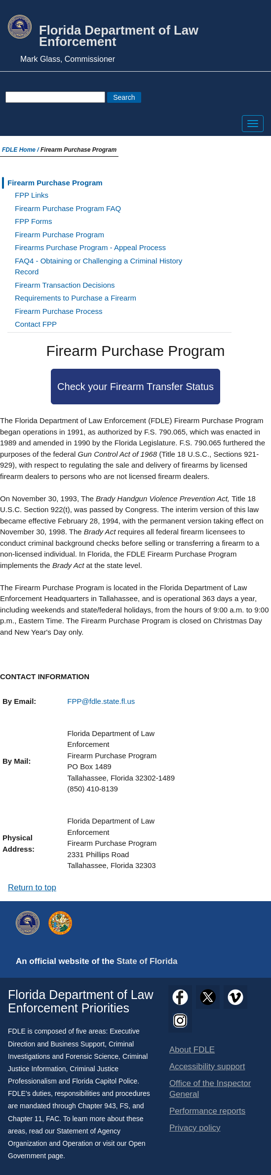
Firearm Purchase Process (59, 311)
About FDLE (192, 1049)
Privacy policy (195, 1127)
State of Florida (146, 961)
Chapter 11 (25, 1119)
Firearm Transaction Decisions (65, 285)
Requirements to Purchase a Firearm (75, 298)
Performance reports (207, 1111)
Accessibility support (207, 1066)
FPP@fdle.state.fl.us (101, 701)
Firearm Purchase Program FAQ (68, 208)
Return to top (32, 887)
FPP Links (31, 195)
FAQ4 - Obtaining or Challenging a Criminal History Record (98, 266)
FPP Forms (33, 221)
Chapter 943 (97, 1106)
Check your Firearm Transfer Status (135, 386)
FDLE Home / (21, 149)
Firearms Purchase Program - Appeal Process (90, 247)
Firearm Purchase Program (55, 182)
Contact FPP (36, 324)
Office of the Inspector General (210, 1089)
